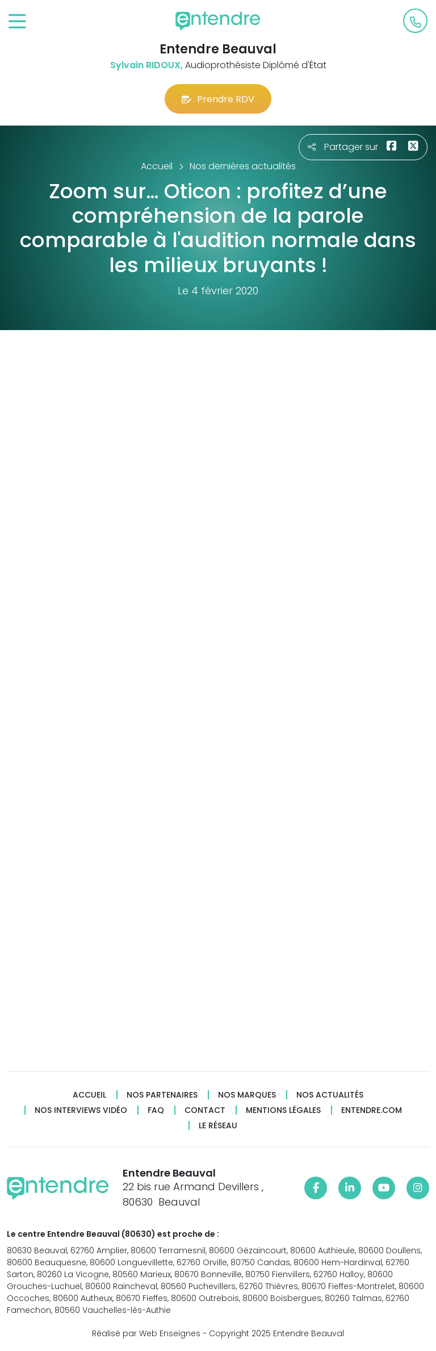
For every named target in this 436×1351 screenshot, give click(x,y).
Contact (205, 1110)
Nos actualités (329, 1095)
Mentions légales (283, 1110)
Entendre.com (371, 1110)
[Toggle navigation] (17, 22)
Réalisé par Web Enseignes (146, 1333)
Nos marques (247, 1095)
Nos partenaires (162, 1095)
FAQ (156, 1110)
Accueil (89, 1095)
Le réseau (218, 1126)
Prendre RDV (218, 99)
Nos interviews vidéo (81, 1110)
